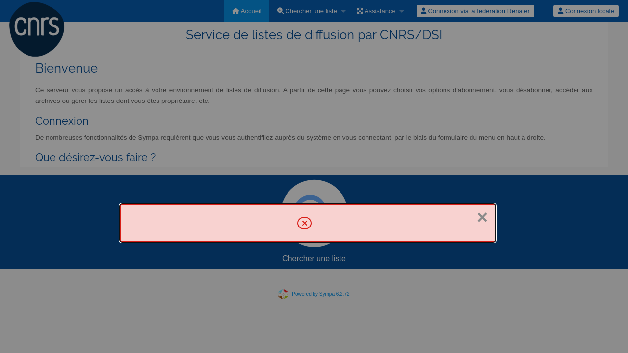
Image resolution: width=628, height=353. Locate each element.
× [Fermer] (482, 217)
